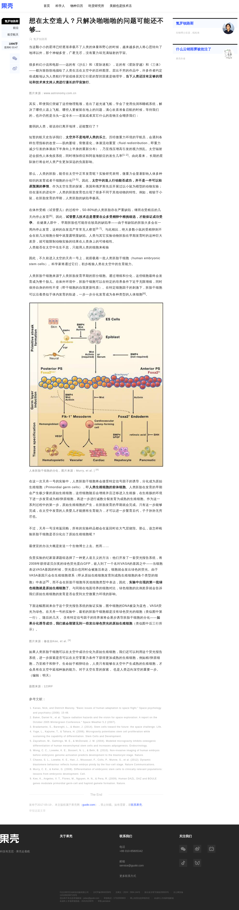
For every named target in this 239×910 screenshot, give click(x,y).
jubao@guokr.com (91, 898)
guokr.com (88, 804)
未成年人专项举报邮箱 (164, 898)
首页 (47, 5)
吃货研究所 (96, 5)
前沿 (15, 27)
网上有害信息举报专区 (140, 898)
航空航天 (12, 34)
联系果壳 (136, 804)
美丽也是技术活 (121, 5)
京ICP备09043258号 (102, 892)
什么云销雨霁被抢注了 (193, 49)
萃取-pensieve (104, 901)
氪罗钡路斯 (185, 23)
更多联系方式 (128, 875)
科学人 (60, 5)
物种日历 (76, 5)
